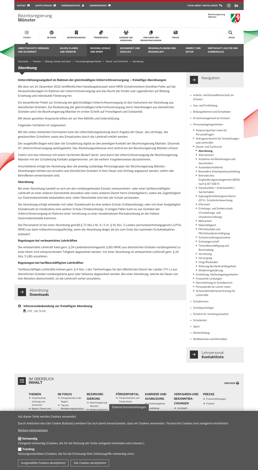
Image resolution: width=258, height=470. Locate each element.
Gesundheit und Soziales (130, 50)
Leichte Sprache (45, 5)
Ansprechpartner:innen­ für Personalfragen (211, 132)
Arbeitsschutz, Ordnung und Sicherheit (33, 50)
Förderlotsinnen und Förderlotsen (129, 400)
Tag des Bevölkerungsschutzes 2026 (72, 408)
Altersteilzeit (206, 155)
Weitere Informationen (33, 430)
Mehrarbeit (205, 221)
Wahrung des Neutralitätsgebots (217, 266)
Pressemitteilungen (216, 399)
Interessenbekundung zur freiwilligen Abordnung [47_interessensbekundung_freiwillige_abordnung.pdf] (57, 306)
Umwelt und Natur (193, 50)
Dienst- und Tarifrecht (209, 146)
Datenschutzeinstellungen (129, 407)
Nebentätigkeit (207, 225)
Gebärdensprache (72, 5)
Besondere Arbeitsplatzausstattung (219, 171)
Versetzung (205, 254)
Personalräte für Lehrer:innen (213, 286)
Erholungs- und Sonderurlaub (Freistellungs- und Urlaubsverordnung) (216, 212)
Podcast (210, 403)
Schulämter (200, 320)
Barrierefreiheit (100, 5)
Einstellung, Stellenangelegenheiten (217, 274)
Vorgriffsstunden (208, 262)
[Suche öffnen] (232, 36)
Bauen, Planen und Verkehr (69, 50)
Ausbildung (153, 408)
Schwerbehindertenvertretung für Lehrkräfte (215, 293)
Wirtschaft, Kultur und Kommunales (223, 50)
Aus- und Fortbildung (205, 105)
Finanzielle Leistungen (209, 278)
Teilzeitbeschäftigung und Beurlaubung (214, 247)
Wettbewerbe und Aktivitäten (210, 339)
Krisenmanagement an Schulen (211, 118)
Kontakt (23, 5)
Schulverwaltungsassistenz (214, 237)
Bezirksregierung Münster (98, 404)
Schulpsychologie (203, 307)
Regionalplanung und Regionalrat (162, 50)
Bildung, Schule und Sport (100, 50)
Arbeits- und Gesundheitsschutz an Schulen (213, 97)
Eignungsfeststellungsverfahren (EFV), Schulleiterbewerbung (217, 198)
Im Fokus (65, 394)
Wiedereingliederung (211, 270)
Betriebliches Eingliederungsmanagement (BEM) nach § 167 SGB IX (219, 179)
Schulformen (200, 301)
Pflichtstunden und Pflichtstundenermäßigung (214, 231)
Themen (35, 394)
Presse (208, 394)
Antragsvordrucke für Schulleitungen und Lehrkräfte (217, 140)
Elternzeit (204, 204)
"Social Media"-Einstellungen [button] (204, 5)
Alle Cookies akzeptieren (89, 463)
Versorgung (205, 258)
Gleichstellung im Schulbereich (214, 282)
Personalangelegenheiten (208, 124)
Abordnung (206, 151)
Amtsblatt (182, 408)
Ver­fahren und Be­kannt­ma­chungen (186, 398)
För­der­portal (127, 394)
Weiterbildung (201, 332)
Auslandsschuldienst (211, 167)
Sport (196, 326)
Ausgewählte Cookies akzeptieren (43, 463)
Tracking (28, 449)
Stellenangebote (156, 403)
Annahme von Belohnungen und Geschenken (217, 161)
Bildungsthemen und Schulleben (212, 111)
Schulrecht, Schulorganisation (211, 314)
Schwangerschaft (209, 241)
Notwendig (29, 438)
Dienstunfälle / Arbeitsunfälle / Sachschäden (217, 190)
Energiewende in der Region (71, 400)
